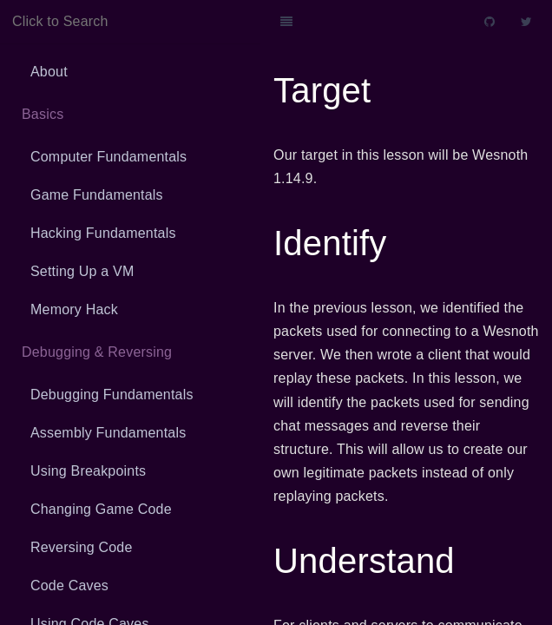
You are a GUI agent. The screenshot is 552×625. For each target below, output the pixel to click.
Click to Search (60, 21)
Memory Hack (74, 309)
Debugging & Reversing (97, 352)
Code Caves (69, 585)
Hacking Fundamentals (103, 233)
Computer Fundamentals (108, 156)
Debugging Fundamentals (112, 394)
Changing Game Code (101, 509)
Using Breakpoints (88, 471)
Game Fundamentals (96, 195)
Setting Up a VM (82, 271)
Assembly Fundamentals (108, 432)
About (49, 71)
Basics (42, 114)
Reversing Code (81, 547)
